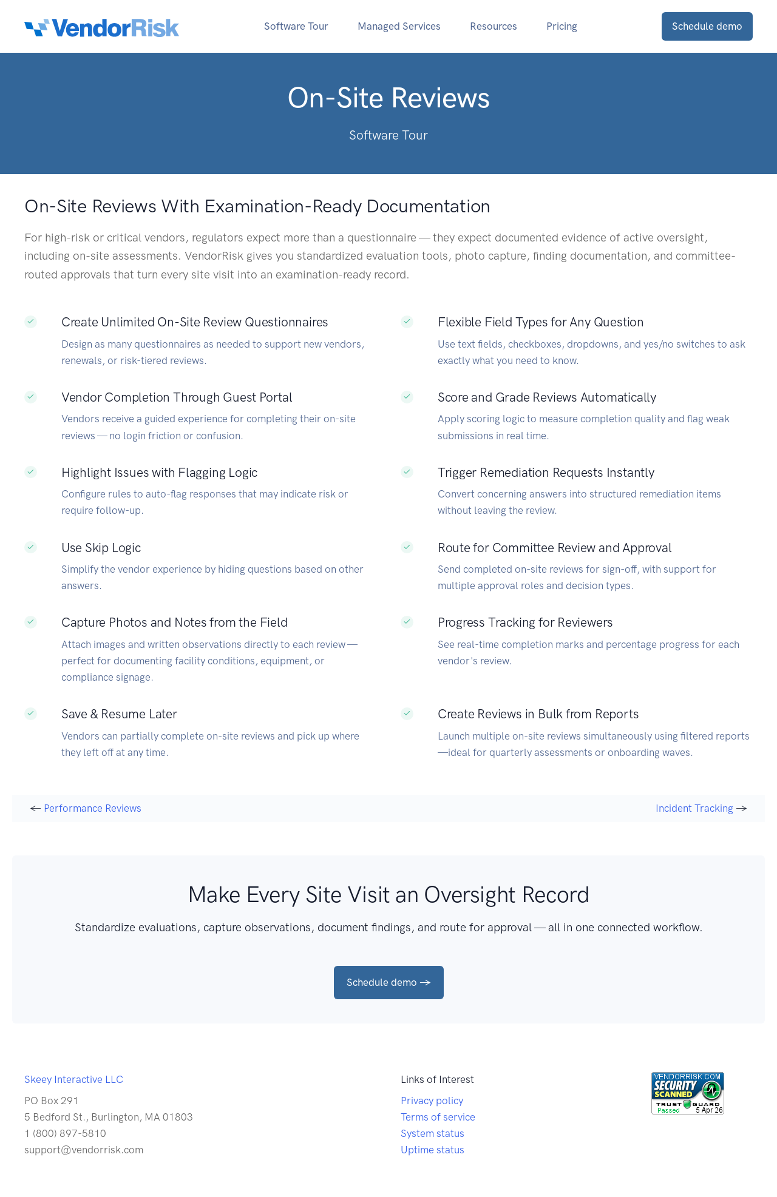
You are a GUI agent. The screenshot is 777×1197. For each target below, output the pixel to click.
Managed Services (399, 26)
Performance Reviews (92, 808)
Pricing (561, 26)
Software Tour (296, 26)
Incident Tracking (694, 808)
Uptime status (432, 1150)
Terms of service (438, 1117)
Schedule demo (707, 26)
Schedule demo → (389, 982)
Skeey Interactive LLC (73, 1079)
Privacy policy (432, 1100)
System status (432, 1133)
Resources (493, 26)
